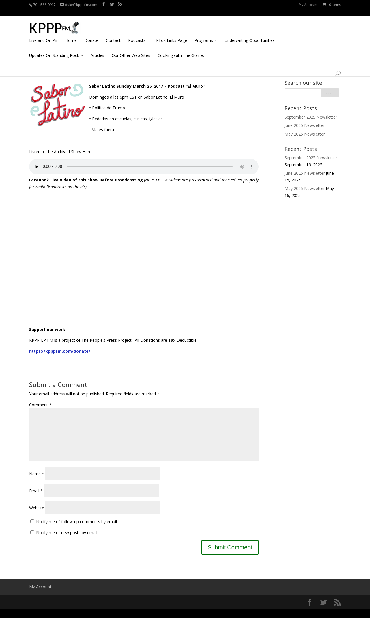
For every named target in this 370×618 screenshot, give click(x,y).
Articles (97, 48)
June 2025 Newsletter (305, 125)
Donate (91, 33)
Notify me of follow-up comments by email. (77, 531)
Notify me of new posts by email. (67, 541)
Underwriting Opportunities (250, 33)
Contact (113, 33)
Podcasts (136, 33)
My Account (308, 4)
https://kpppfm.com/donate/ (59, 351)
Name (36, 483)
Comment (40, 404)
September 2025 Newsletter (311, 117)
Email (36, 500)
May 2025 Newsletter (305, 134)
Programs (204, 33)
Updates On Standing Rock (54, 48)
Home (71, 33)
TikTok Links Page (170, 33)
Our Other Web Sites (131, 48)
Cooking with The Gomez (181, 48)
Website (36, 517)
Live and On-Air (43, 33)
